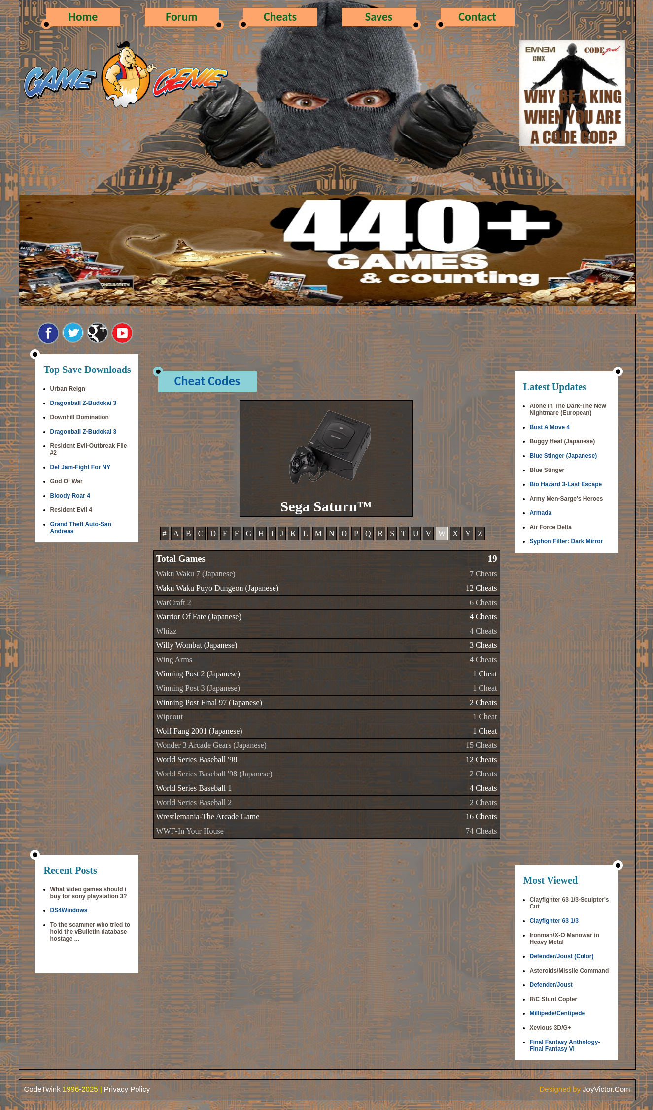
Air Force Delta (551, 527)
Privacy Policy (127, 1089)
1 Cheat (485, 674)
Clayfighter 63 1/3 (554, 920)
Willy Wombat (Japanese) (197, 645)
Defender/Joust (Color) (562, 956)
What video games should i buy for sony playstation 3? (88, 893)
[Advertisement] (86, 699)
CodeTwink (42, 1089)
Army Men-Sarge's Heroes (566, 498)
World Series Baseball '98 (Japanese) (214, 774)
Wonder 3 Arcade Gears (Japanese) (211, 745)
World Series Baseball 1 (194, 788)
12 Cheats (481, 588)
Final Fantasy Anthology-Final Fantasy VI (565, 1045)
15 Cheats (481, 745)
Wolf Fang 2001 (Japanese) (199, 731)
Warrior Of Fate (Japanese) (198, 616)
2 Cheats (483, 702)
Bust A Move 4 (550, 427)
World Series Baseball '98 (197, 759)
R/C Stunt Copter (554, 999)
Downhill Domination (79, 417)
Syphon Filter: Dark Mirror (566, 541)
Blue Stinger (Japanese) (563, 455)
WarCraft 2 (173, 602)
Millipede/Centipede (557, 1013)
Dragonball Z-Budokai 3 (83, 403)
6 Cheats (483, 602)
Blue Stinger (547, 470)
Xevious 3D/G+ (550, 1027)
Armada (541, 512)
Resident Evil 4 (71, 509)
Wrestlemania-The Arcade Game (208, 816)
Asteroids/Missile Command (569, 970)
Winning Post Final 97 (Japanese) (209, 702)
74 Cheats (481, 831)
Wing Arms (174, 659)
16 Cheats (481, 816)
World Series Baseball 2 (194, 802)
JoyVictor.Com (606, 1089)
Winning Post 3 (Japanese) (198, 688)
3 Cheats (483, 645)
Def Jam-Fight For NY (80, 467)
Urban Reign (67, 388)
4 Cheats (483, 616)
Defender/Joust (551, 984)
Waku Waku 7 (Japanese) (196, 574)
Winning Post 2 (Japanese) (198, 674)
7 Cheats (483, 574)
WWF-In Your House (190, 831)
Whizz (166, 631)
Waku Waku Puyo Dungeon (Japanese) (217, 588)
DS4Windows (69, 910)
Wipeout (169, 716)
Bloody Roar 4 (70, 495)
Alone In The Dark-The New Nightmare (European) (568, 409)
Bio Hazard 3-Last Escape (566, 484)
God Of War (66, 481)
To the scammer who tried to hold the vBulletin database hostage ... (90, 931)
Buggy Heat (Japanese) (562, 441)
